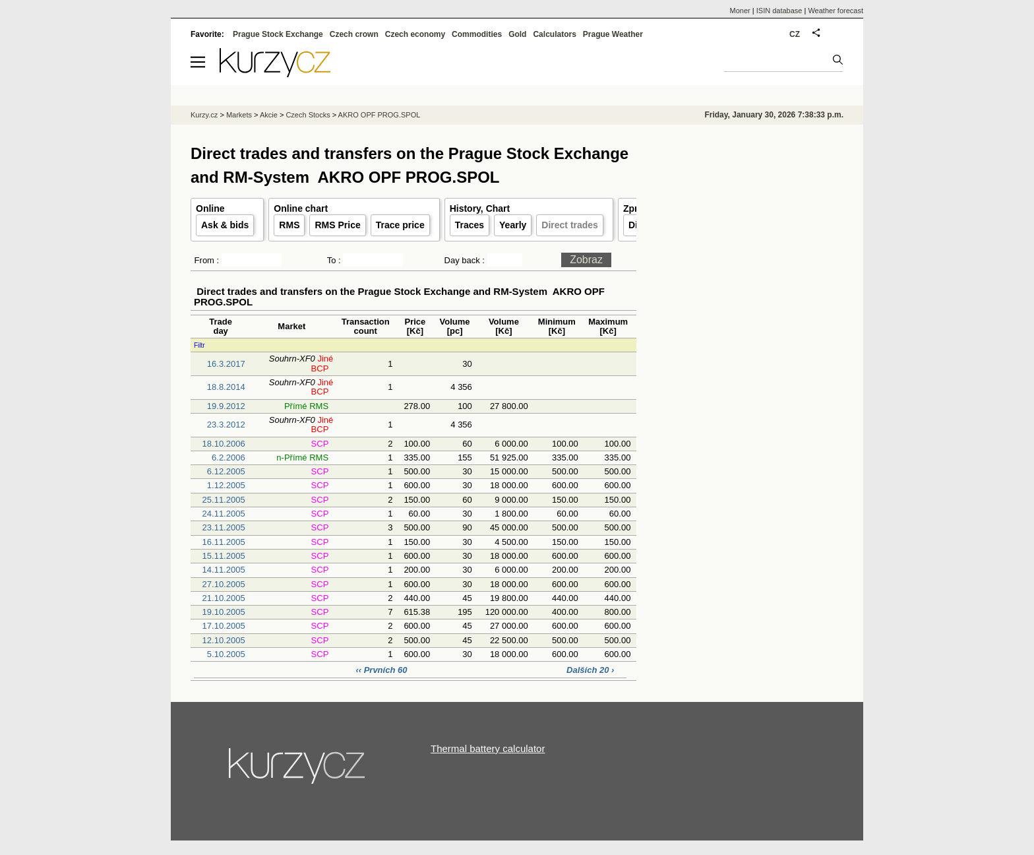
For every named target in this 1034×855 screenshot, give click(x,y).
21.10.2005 (223, 598)
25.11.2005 (223, 500)
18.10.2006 (223, 444)
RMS (289, 225)
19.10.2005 (223, 612)
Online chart (301, 208)
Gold (517, 34)
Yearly (512, 225)
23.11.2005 (223, 527)
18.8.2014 (226, 387)
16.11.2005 (223, 542)
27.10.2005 (223, 584)
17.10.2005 (223, 626)
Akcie (269, 115)
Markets (239, 115)
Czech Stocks (308, 115)
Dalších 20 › (590, 670)
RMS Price (337, 225)
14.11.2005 (223, 570)
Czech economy (415, 34)
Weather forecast (835, 11)
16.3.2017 (226, 364)
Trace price (400, 225)
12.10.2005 (223, 640)
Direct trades (569, 225)
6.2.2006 (228, 457)
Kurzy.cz (204, 115)
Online (210, 208)
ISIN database (779, 11)
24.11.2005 (223, 514)
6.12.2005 (226, 471)
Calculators (554, 34)
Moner (740, 11)
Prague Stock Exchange (278, 34)
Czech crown (354, 34)
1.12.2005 (226, 485)
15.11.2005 (223, 556)
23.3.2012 (226, 424)
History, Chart (480, 208)
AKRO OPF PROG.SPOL (379, 115)
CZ (794, 34)
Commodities (477, 34)
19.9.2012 (226, 406)
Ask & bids (225, 225)
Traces (469, 225)
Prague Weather (613, 34)
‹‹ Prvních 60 (382, 670)
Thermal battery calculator (488, 748)
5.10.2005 (226, 654)
